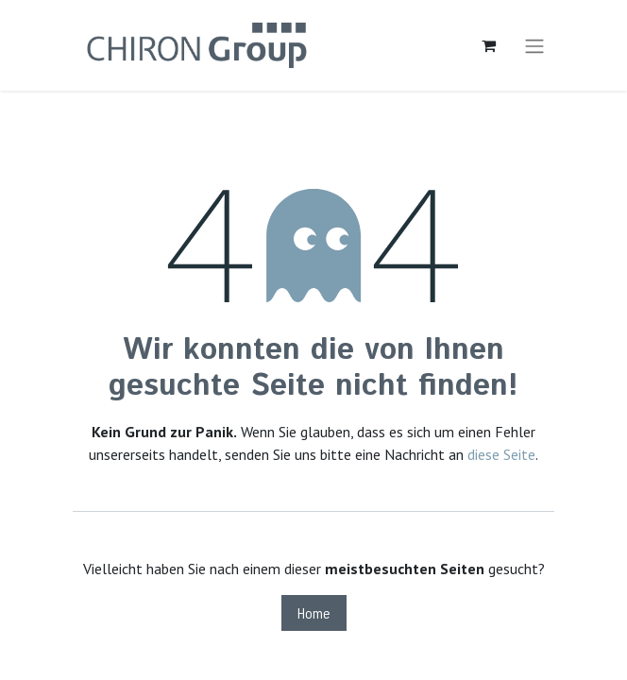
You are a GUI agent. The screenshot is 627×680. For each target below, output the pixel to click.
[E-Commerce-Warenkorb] (488, 45)
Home (313, 612)
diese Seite (501, 454)
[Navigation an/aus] (534, 45)
